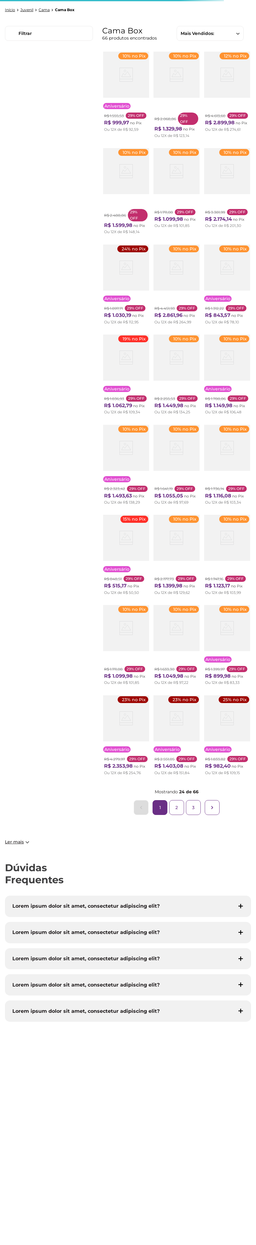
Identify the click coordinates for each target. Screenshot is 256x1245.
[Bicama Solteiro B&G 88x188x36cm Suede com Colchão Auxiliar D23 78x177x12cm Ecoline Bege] (126, 286)
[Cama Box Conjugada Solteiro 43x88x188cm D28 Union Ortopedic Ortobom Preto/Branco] (126, 556)
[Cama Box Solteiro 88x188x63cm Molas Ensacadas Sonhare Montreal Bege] (227, 286)
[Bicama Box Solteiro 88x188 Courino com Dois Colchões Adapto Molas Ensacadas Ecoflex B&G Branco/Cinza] (227, 96)
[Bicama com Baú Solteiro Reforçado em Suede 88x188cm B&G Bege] (176, 737)
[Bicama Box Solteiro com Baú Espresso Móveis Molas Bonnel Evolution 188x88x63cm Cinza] (126, 737)
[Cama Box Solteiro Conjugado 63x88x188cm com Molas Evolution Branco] (176, 286)
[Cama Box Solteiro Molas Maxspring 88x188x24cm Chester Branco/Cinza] (126, 96)
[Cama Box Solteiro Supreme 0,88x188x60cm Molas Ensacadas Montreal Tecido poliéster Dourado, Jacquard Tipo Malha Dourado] (227, 376)
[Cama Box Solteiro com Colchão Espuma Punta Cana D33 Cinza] (227, 466)
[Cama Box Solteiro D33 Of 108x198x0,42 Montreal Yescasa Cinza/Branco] (126, 646)
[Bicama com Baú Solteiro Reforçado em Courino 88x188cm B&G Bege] (126, 466)
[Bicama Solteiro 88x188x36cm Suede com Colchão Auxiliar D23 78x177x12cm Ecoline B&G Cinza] (126, 376)
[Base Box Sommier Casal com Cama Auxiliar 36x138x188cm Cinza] (126, 193)
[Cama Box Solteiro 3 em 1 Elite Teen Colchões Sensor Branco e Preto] (176, 96)
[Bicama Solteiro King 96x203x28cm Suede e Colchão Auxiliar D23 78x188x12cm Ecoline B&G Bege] (227, 737)
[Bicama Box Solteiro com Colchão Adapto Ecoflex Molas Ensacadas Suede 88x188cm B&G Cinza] (227, 193)
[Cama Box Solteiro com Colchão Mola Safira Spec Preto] (176, 466)
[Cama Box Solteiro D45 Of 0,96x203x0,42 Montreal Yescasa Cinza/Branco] (176, 646)
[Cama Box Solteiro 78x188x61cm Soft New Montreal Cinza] (176, 193)
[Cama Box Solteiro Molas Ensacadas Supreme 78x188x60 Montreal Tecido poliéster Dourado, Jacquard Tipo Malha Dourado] (227, 556)
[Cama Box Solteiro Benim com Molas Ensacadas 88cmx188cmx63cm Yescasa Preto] (227, 646)
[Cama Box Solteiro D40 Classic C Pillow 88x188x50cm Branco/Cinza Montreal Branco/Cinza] (176, 556)
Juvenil (26, 10)
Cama (44, 10)
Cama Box (64, 10)
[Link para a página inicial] (10, 10)
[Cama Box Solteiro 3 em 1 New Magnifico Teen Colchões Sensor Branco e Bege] (176, 376)
